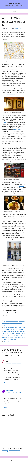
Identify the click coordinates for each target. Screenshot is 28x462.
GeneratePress (22, 460)
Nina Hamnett (17, 129)
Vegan (3, 325)
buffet (14, 327)
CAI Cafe (21, 186)
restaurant (18, 333)
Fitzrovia (20, 329)
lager (24, 331)
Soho (7, 335)
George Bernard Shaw (16, 331)
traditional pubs (13, 335)
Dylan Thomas (14, 329)
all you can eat (8, 327)
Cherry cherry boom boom (11, 342)
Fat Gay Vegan (14, 4)
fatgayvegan (9, 390)
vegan (9, 337)
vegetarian (14, 337)
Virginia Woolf (22, 337)
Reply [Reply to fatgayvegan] (5, 407)
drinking (7, 329)
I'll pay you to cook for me (11, 321)
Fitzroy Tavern (11, 94)
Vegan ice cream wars (10, 339)
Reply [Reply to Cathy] (5, 382)
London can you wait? (16, 323)
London (4, 333)
